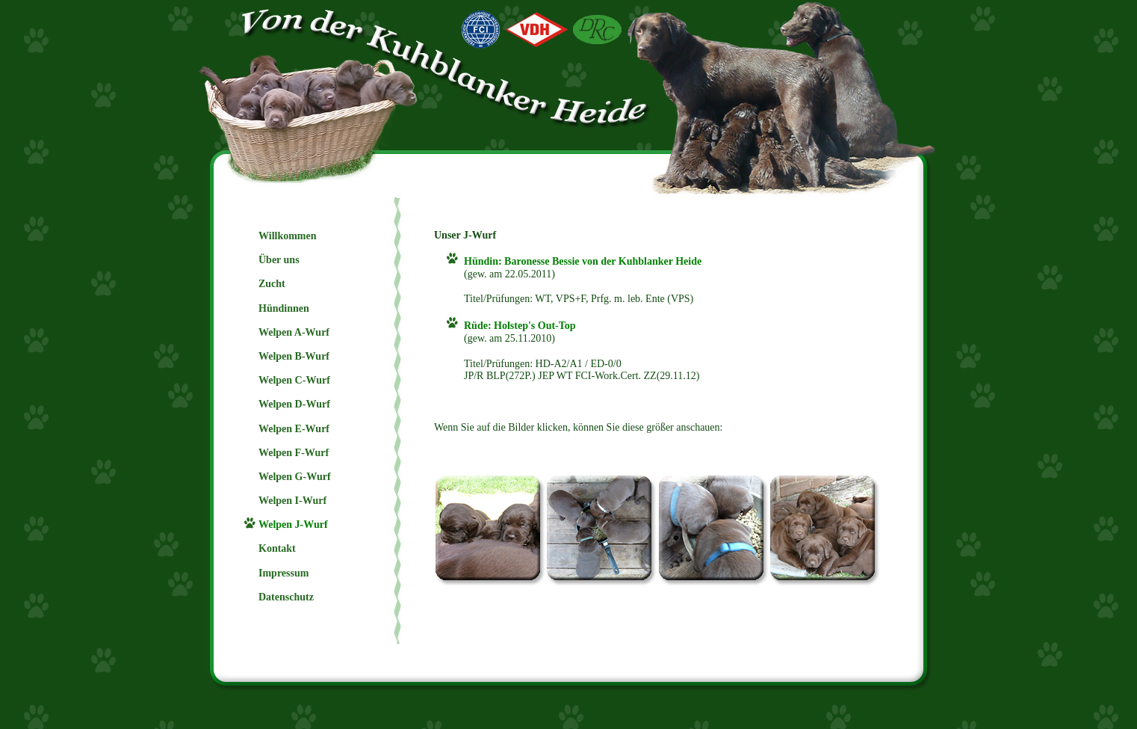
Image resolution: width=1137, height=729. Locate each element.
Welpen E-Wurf (293, 428)
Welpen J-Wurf (293, 524)
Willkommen (287, 236)
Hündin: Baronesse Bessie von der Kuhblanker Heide (582, 261)
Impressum (283, 573)
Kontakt (277, 548)
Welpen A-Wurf (293, 332)
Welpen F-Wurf (293, 452)
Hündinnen (283, 308)
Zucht (271, 283)
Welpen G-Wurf (294, 476)
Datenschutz (286, 597)
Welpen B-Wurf (293, 356)
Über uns (279, 259)
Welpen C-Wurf (294, 380)
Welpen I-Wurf (292, 500)
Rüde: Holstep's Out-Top (520, 325)
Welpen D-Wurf (294, 404)
